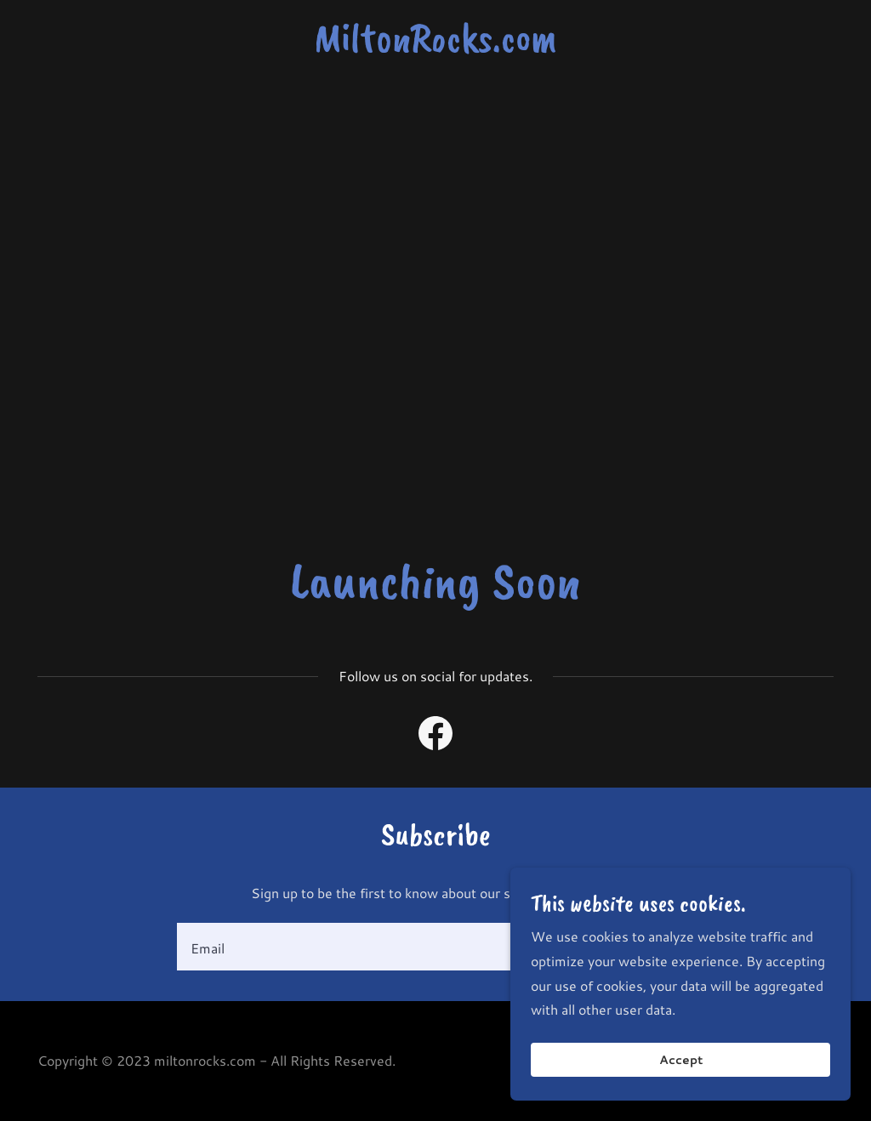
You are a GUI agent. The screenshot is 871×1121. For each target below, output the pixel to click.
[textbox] (368, 946)
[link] (435, 45)
